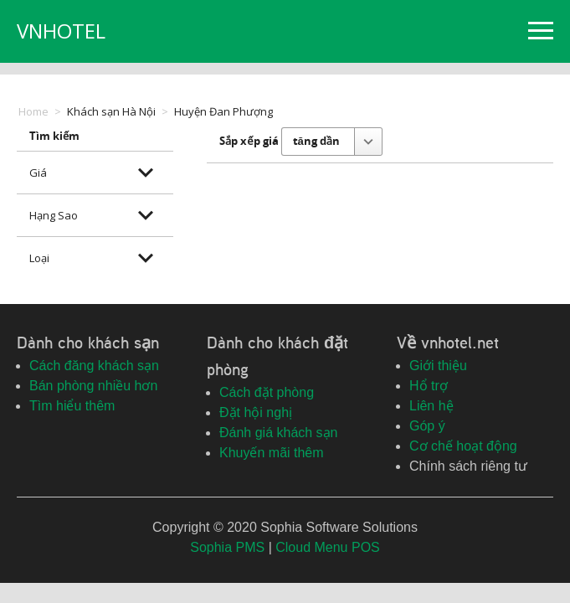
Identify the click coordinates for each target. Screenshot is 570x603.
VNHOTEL (61, 30)
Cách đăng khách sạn (94, 365)
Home (33, 111)
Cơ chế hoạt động (463, 446)
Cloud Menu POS (327, 547)
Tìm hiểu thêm (72, 406)
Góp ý (427, 426)
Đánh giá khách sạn (278, 432)
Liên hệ (431, 406)
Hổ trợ (428, 386)
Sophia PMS (227, 547)
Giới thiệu (438, 365)
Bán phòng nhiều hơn (93, 386)
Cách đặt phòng (266, 392)
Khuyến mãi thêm (271, 453)
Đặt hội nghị (255, 412)
